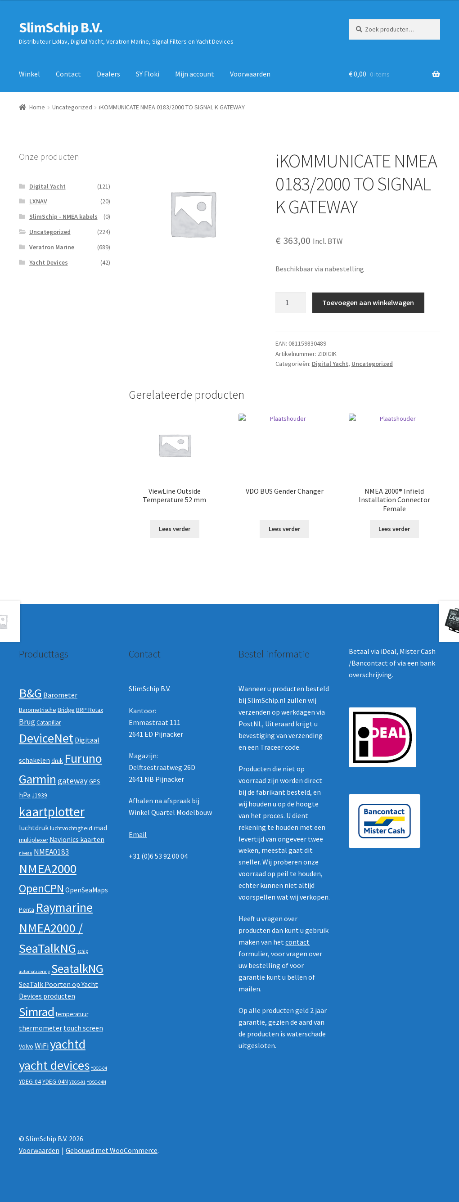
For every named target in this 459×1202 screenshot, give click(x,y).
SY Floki (147, 73)
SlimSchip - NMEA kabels (63, 216)
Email (138, 834)
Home (37, 107)
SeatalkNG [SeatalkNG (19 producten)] (77, 969)
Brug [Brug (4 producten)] (27, 722)
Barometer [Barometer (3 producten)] (60, 695)
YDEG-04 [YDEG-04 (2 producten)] (30, 1081)
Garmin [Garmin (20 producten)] (37, 779)
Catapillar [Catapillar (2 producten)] (48, 722)
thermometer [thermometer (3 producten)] (40, 1028)
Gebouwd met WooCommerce (112, 1150)
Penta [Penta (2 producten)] (26, 910)
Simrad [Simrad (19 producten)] (36, 1012)
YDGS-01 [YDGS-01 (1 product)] (77, 1082)
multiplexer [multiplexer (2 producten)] (33, 840)
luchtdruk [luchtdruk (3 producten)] (34, 828)
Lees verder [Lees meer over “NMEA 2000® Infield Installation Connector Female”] (394, 529)
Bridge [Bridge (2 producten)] (66, 710)
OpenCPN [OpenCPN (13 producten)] (41, 888)
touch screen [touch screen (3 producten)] (83, 1028)
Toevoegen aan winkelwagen (368, 302)
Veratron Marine (51, 247)
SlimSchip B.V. (61, 27)
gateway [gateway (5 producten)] (73, 780)
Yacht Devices (48, 262)
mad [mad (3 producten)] (100, 828)
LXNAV (38, 201)
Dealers (108, 73)
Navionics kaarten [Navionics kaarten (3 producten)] (77, 839)
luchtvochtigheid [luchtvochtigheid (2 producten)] (71, 828)
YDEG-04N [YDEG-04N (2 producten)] (55, 1081)
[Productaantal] (290, 303)
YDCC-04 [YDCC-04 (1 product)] (99, 1068)
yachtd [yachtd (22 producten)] (68, 1044)
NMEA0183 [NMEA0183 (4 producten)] (51, 852)
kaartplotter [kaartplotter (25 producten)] (52, 811)
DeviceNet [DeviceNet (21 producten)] (46, 738)
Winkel (29, 73)
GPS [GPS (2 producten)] (94, 781)
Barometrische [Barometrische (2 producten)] (37, 710)
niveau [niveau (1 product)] (25, 853)
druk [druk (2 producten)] (57, 761)
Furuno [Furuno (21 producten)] (83, 758)
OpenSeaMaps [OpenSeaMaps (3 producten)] (86, 890)
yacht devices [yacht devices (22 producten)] (54, 1065)
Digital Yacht (330, 364)
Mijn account (194, 73)
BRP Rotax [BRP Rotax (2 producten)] (89, 710)
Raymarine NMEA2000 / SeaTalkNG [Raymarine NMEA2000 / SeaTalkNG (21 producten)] (56, 927)
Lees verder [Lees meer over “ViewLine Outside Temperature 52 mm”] (174, 529)
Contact (68, 73)
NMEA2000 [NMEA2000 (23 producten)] (47, 868)
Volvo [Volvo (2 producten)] (26, 1046)
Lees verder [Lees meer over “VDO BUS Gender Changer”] (284, 529)
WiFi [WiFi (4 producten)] (42, 1046)
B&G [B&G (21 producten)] (30, 693)
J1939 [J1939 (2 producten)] (39, 795)
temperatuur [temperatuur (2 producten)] (72, 1014)
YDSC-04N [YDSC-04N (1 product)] (96, 1082)
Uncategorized (72, 107)
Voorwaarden (250, 73)
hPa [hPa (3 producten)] (25, 795)
